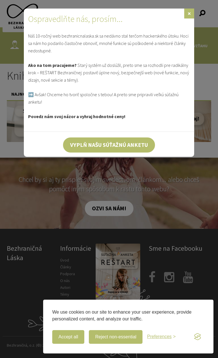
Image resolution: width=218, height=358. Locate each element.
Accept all (68, 336)
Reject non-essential (115, 336)
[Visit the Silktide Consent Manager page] (197, 337)
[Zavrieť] (189, 13)
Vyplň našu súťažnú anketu (109, 144)
